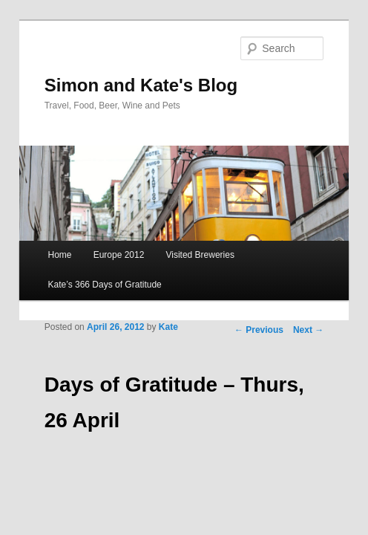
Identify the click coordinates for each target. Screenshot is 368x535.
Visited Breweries (199, 255)
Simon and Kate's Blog (141, 85)
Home (60, 255)
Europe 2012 (119, 255)
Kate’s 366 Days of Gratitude (105, 284)
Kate (168, 327)
